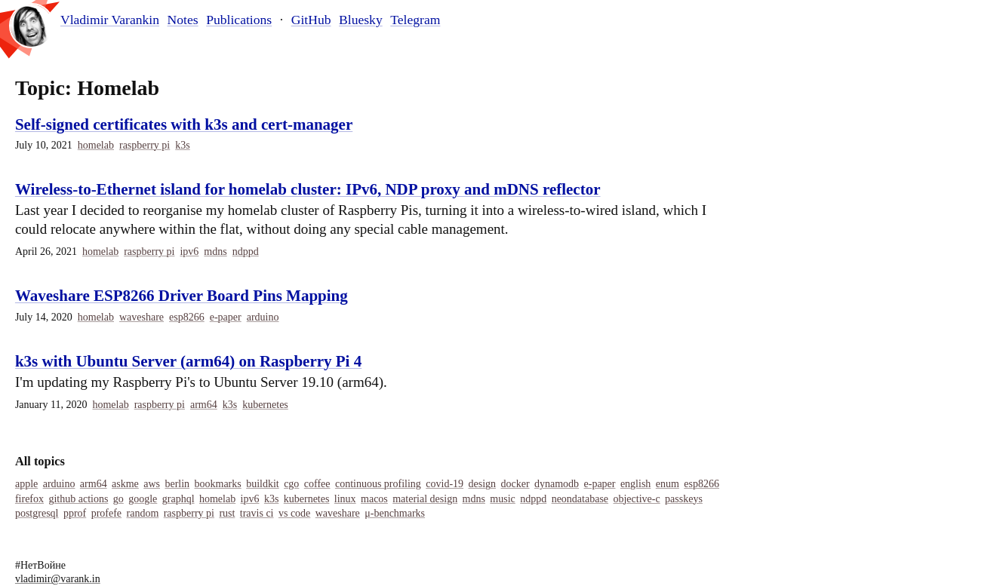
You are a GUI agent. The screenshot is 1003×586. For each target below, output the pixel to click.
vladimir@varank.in (57, 578)
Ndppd (245, 251)
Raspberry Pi (144, 145)
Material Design (424, 499)
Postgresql (37, 513)
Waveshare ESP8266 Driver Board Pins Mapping (181, 296)
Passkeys (684, 499)
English (635, 483)
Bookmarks (218, 483)
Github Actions (78, 499)
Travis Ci (257, 513)
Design (482, 483)
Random (143, 513)
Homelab (96, 145)
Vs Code (294, 513)
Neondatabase (580, 499)
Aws (151, 483)
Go (118, 499)
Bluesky (361, 19)
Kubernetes (265, 404)
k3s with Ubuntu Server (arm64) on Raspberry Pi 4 (188, 361)
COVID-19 (444, 483)
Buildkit (262, 483)
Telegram (415, 19)
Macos (374, 499)
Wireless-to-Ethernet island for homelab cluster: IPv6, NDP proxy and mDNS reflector (308, 189)
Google (142, 499)
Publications (239, 19)
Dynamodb (556, 483)
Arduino (263, 317)
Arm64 (203, 404)
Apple (26, 483)
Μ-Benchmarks (395, 513)
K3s (182, 145)
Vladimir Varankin (109, 20)
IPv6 (189, 251)
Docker (514, 483)
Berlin (177, 483)
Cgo (291, 483)
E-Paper (226, 317)
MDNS (215, 251)
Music (502, 499)
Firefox (29, 499)
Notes (183, 19)
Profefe (106, 513)
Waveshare (141, 317)
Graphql (178, 499)
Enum (667, 483)
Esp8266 (187, 317)
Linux (345, 499)
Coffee (317, 483)
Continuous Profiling (378, 483)
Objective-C (636, 499)
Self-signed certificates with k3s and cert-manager (183, 124)
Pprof (74, 513)
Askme (125, 483)
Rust (227, 513)
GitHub (311, 19)
